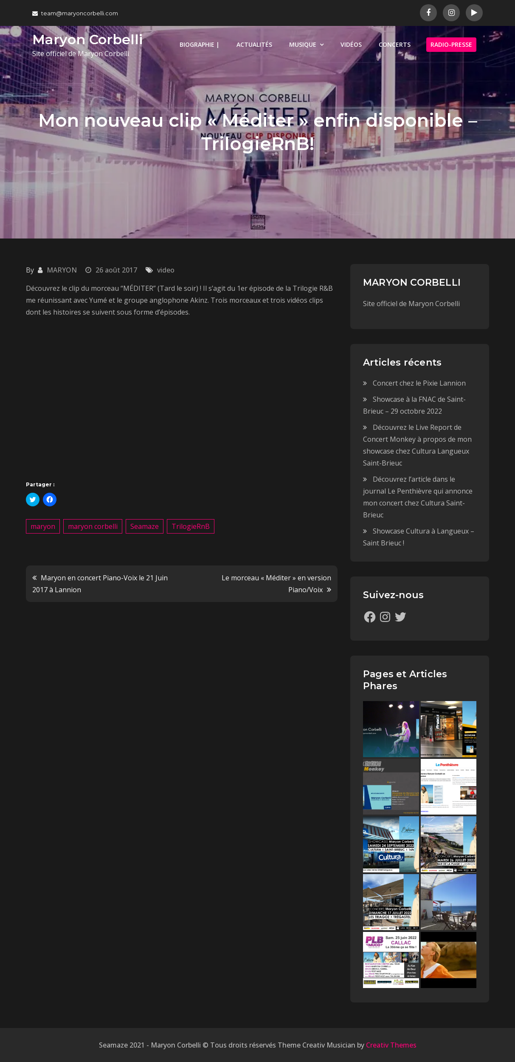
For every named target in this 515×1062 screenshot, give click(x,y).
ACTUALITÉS (254, 44)
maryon (43, 526)
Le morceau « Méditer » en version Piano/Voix (276, 583)
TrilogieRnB (191, 526)
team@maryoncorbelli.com (75, 13)
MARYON (62, 270)
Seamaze (144, 526)
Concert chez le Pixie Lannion (419, 383)
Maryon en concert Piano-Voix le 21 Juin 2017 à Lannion (100, 583)
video (165, 270)
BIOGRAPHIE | (200, 44)
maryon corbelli (93, 526)
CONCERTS (395, 44)
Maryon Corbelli (87, 39)
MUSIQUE (302, 44)
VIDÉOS (351, 44)
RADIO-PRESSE (451, 44)
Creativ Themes (391, 1045)
